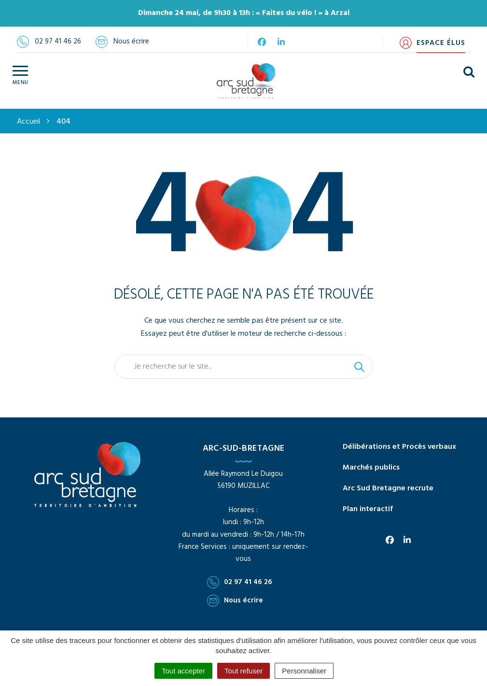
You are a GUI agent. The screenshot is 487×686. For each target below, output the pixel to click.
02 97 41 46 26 (239, 582)
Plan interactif (368, 509)
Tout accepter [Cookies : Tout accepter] (183, 671)
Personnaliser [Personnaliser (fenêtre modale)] (304, 671)
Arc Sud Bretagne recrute (388, 488)
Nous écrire (235, 600)
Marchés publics (371, 467)
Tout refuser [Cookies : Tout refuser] (243, 671)
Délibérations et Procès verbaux (399, 447)
